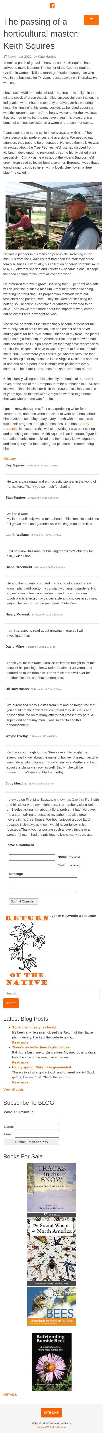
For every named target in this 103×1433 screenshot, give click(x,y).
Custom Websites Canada (51, 1427)
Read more (20, 1042)
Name (69, 857)
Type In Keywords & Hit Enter (73, 916)
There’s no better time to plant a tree (41, 1047)
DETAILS (10, 1394)
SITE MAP (51, 1412)
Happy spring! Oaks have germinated (41, 1067)
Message (16, 874)
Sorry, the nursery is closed (34, 1027)
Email (69, 865)
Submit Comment (23, 901)
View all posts (13, 1089)
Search (11, 1003)
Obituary (9, 458)
